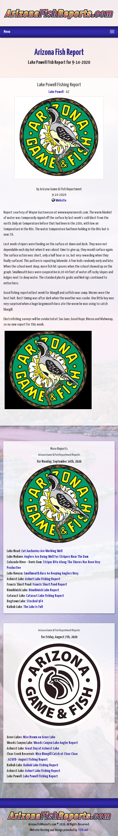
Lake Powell (56, 92)
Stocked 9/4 (35, 601)
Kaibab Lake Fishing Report (40, 765)
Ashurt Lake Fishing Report (42, 579)
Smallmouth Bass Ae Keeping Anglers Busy (51, 573)
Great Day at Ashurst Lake (42, 748)
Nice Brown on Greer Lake (39, 737)
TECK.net (83, 830)
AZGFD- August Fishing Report (28, 760)
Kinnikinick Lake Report (44, 590)
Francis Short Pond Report (50, 584)
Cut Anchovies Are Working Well (41, 551)
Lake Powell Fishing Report (40, 776)
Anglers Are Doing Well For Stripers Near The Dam (56, 557)
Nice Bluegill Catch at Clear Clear (56, 754)
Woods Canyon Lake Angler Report (56, 743)
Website (61, 200)
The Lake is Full (33, 607)
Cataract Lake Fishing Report (45, 596)
